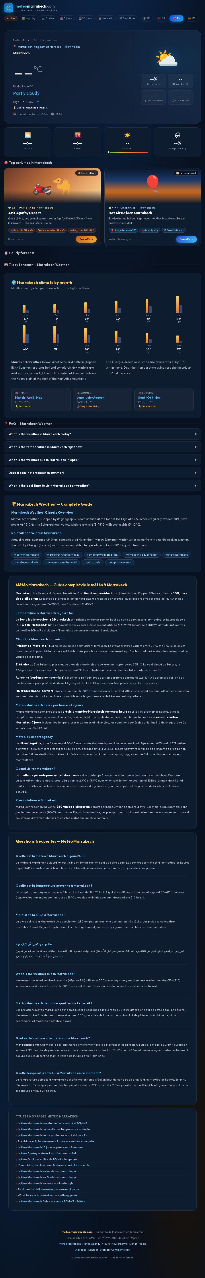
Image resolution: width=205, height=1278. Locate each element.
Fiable (142, 1243)
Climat (133, 1243)
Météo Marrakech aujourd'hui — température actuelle (54, 1129)
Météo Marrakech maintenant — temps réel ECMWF (52, 1123)
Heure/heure (119, 1243)
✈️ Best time (127, 18)
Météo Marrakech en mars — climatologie (46, 1183)
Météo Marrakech (70, 1243)
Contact (93, 1249)
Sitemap (105, 1249)
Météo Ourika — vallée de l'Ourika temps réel (48, 1159)
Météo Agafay (91, 1243)
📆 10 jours (85, 18)
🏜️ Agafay (28, 18)
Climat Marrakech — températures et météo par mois (53, 1165)
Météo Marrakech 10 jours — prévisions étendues (50, 1147)
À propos (80, 1249)
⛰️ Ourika (47, 18)
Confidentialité (120, 1249)
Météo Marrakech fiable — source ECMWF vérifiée (51, 1201)
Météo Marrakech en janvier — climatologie (47, 1171)
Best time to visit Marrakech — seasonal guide (48, 1189)
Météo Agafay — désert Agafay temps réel (47, 1153)
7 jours (106, 1243)
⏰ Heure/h (105, 18)
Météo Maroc (21, 40)
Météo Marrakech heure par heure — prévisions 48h (52, 1135)
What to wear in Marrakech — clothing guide (47, 1195)
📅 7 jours (66, 18)
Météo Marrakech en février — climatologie (47, 1177)
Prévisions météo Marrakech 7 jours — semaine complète (56, 1141)
